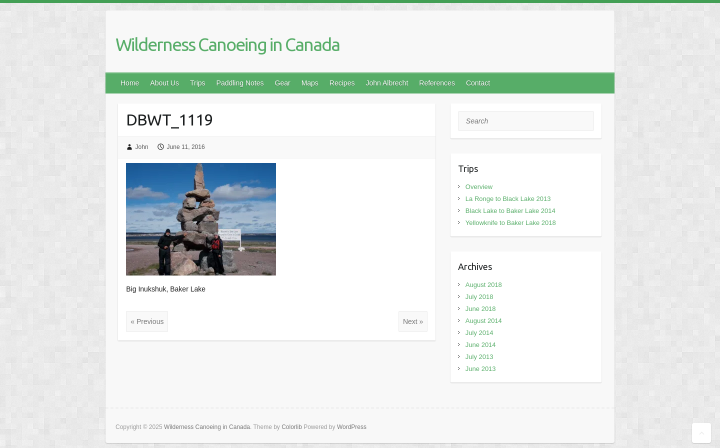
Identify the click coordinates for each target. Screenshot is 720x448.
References (437, 83)
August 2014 (484, 320)
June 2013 (481, 368)
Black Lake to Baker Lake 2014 (511, 210)
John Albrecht (387, 83)
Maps (310, 83)
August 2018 (484, 284)
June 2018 (481, 308)
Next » (413, 322)
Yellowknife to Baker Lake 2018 (511, 222)
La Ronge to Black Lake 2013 (508, 198)
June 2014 (481, 344)
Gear (282, 83)
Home (129, 83)
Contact (478, 83)
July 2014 (480, 332)
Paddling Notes (240, 83)
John (142, 147)
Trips (198, 83)
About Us (164, 83)
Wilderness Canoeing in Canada (228, 44)
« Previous (147, 322)
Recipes (342, 83)
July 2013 (480, 356)
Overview (479, 186)
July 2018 (480, 296)
